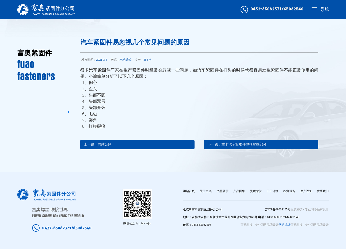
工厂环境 (272, 191)
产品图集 (239, 191)
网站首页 (189, 191)
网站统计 (285, 224)
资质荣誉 (256, 191)
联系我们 (323, 191)
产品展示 (222, 191)
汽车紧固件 (100, 70)
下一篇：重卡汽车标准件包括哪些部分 (237, 144)
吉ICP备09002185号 (278, 209)
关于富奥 (206, 191)
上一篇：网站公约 (98, 144)
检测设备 (289, 191)
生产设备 (306, 191)
